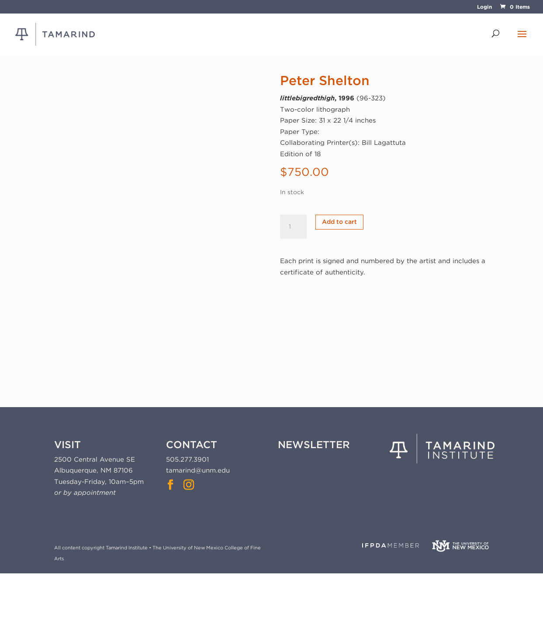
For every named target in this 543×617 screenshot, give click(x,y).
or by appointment (85, 493)
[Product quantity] (293, 227)
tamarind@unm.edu (198, 470)
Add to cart (339, 221)
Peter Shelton (325, 80)
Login (484, 7)
